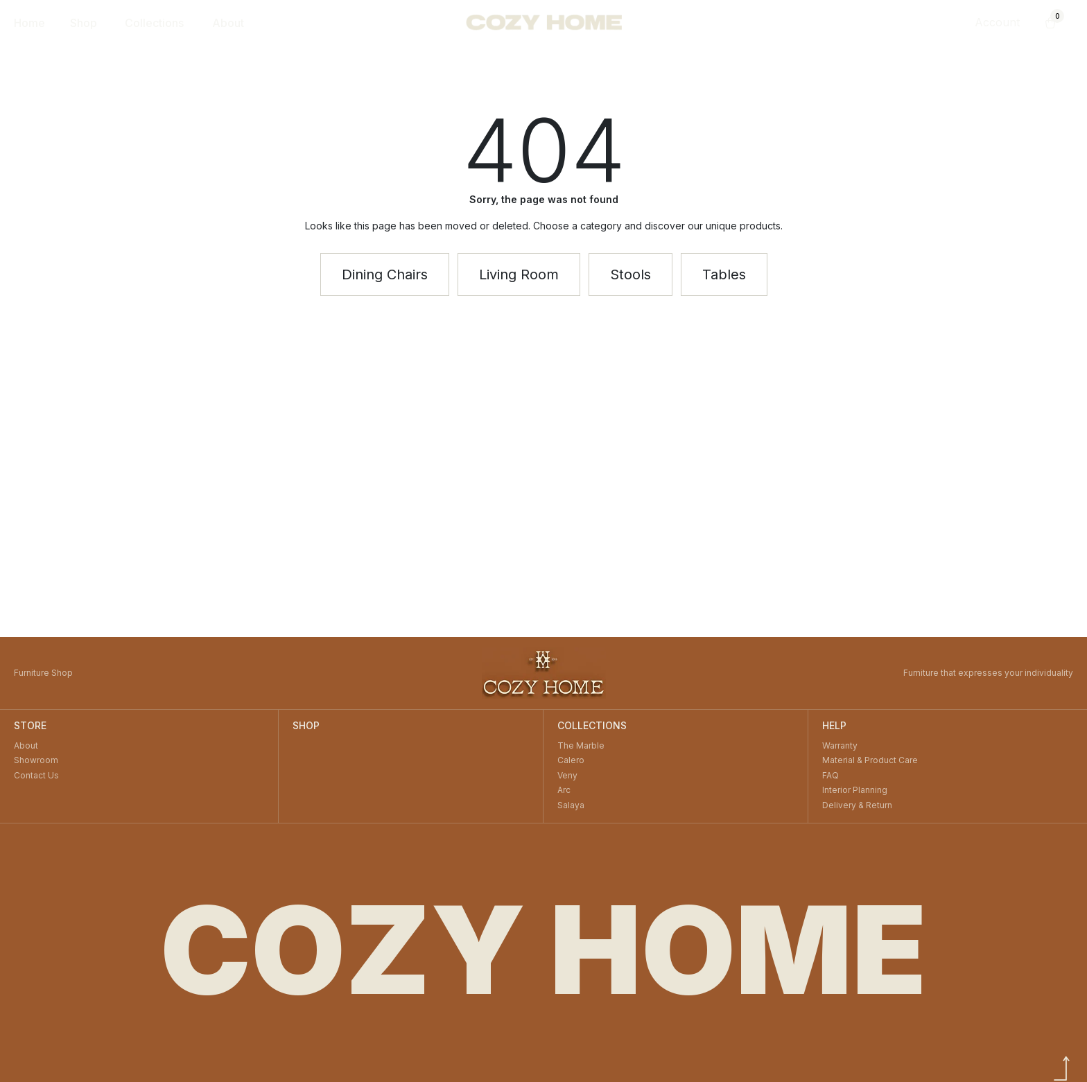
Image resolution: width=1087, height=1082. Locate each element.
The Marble (581, 745)
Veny (567, 775)
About (26, 745)
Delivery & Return (857, 805)
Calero (570, 760)
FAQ (830, 775)
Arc (564, 790)
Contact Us (36, 775)
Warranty (840, 745)
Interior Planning (854, 790)
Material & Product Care (870, 760)
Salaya (570, 805)
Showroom (36, 760)
